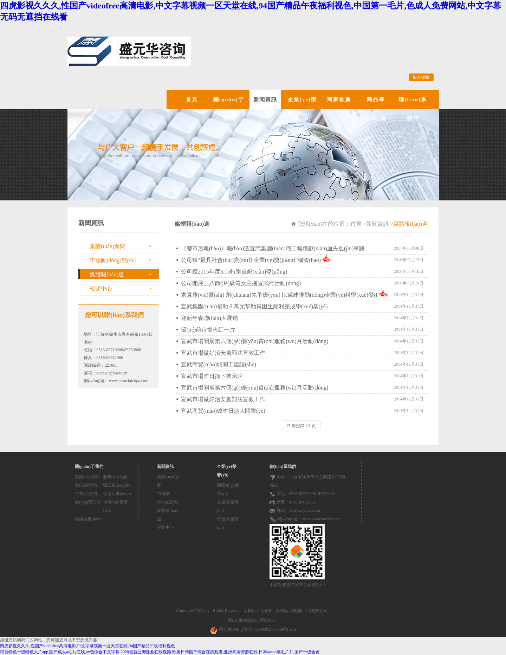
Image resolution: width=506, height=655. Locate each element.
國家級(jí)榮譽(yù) (228, 489)
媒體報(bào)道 (107, 274)
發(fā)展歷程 (86, 485)
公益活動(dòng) (117, 493)
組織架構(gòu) (88, 518)
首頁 (192, 99)
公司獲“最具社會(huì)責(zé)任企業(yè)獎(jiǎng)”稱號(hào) (251, 260)
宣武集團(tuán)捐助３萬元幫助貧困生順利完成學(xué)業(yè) (254, 306)
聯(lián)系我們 (412, 109)
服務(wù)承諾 (115, 476)
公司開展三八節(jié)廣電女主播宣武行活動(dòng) (241, 283)
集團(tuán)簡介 (88, 476)
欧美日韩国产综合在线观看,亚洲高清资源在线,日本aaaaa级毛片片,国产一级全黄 (246, 651)
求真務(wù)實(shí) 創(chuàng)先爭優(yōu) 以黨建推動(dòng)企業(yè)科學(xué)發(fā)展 (279, 296)
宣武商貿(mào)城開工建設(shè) (218, 364)
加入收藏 (421, 77)
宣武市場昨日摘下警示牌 (212, 376)
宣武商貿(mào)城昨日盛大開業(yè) (223, 411)
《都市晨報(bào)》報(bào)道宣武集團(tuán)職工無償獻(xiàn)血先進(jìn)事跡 (273, 248)
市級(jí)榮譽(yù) (228, 523)
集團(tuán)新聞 (107, 246)
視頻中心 (101, 288)
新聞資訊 (265, 99)
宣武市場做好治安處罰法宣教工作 (223, 353)
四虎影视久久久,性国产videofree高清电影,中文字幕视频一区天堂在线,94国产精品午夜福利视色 (87, 645)
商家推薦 (339, 99)
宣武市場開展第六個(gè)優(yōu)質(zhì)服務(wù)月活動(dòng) (254, 341)
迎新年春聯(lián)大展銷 (209, 318)
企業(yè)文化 (86, 493)
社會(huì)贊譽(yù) (115, 506)
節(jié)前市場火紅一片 (208, 330)
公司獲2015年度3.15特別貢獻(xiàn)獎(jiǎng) (234, 272)
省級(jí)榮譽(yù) (228, 506)
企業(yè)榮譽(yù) (302, 109)
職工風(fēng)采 (116, 485)
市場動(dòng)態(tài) (113, 260)
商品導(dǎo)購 (376, 109)
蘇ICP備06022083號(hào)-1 (253, 620)
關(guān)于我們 (228, 109)
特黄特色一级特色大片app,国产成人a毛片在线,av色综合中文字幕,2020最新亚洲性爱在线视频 (85, 651)
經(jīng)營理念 (88, 502)
